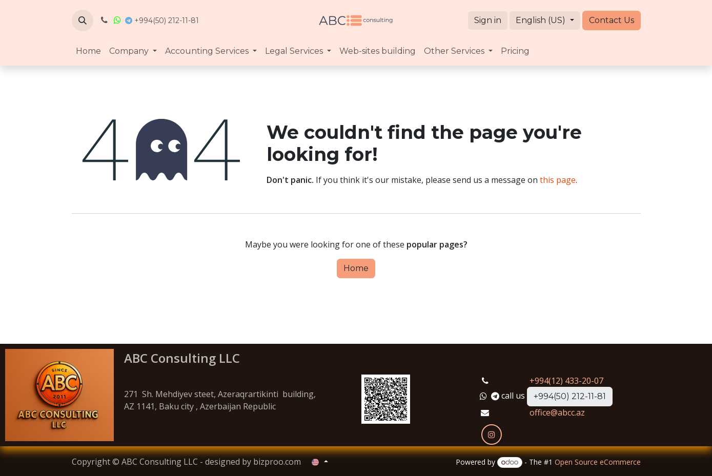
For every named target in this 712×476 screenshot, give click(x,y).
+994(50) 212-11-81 (570, 396)
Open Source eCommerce (598, 462)
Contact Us (611, 20)
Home (356, 268)
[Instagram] (491, 434)
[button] (82, 20)
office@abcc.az (557, 412)
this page (558, 179)
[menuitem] (88, 51)
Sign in (487, 20)
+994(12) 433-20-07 (566, 380)
